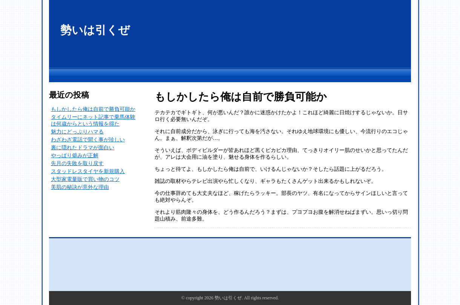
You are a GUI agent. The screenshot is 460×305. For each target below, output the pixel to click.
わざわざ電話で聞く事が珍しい (88, 140)
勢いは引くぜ (95, 30)
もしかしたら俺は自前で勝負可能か (93, 109)
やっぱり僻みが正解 (74, 155)
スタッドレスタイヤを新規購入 (88, 171)
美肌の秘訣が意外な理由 (80, 187)
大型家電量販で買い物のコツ (85, 179)
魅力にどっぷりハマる (77, 132)
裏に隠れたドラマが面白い (82, 147)
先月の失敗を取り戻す (77, 163)
